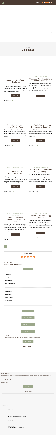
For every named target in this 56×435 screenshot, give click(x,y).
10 (38, 145)
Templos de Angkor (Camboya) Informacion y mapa (15, 219)
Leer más (15, 95)
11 (38, 100)
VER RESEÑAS (28, 341)
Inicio (11, 32)
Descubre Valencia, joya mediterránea (17, 422)
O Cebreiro (8, 291)
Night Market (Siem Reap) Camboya (41, 217)
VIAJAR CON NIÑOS (28, 324)
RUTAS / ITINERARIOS (28, 331)
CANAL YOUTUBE (28, 310)
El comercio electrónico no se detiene (17, 416)
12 (13, 191)
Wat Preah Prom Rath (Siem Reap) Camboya (41, 171)
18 (13, 145)
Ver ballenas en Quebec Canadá (15, 410)
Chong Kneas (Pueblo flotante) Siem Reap (15, 126)
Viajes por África (10, 303)
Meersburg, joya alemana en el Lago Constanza (13, 406)
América (8, 274)
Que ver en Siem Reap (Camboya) (15, 81)
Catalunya (8, 280)
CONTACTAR (28, 386)
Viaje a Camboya (43, 76)
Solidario (8, 300)
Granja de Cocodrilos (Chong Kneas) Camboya (40, 80)
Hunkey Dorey (31, 368)
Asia (8, 167)
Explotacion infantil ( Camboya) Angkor (15, 172)
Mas (7, 288)
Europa (12, 39)
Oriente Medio (23, 39)
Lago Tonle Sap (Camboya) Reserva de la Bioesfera (40, 126)
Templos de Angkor (18, 167)
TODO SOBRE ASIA (28, 317)
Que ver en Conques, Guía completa (16, 427)
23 (13, 100)
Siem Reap (37, 76)
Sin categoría (9, 297)
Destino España (10, 283)
